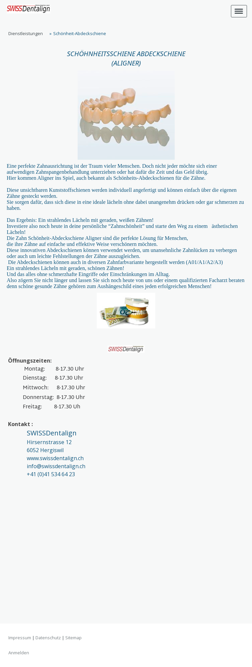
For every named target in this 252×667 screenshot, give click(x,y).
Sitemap (73, 638)
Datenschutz (48, 638)
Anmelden (18, 653)
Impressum (19, 638)
